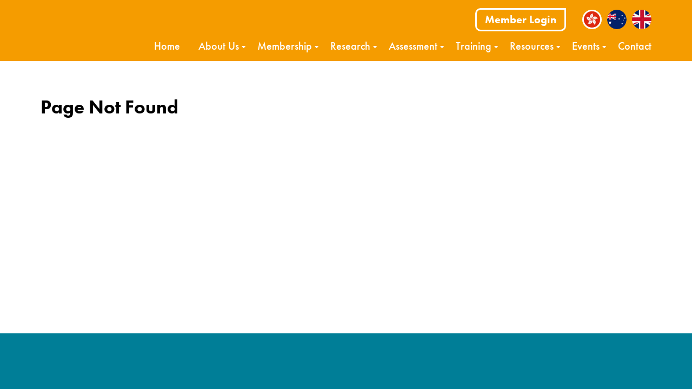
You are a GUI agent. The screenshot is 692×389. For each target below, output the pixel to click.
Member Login (520, 19)
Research (350, 46)
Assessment (413, 46)
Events (586, 46)
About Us (218, 46)
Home (167, 46)
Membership (284, 46)
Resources (532, 46)
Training (473, 46)
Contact (634, 46)
